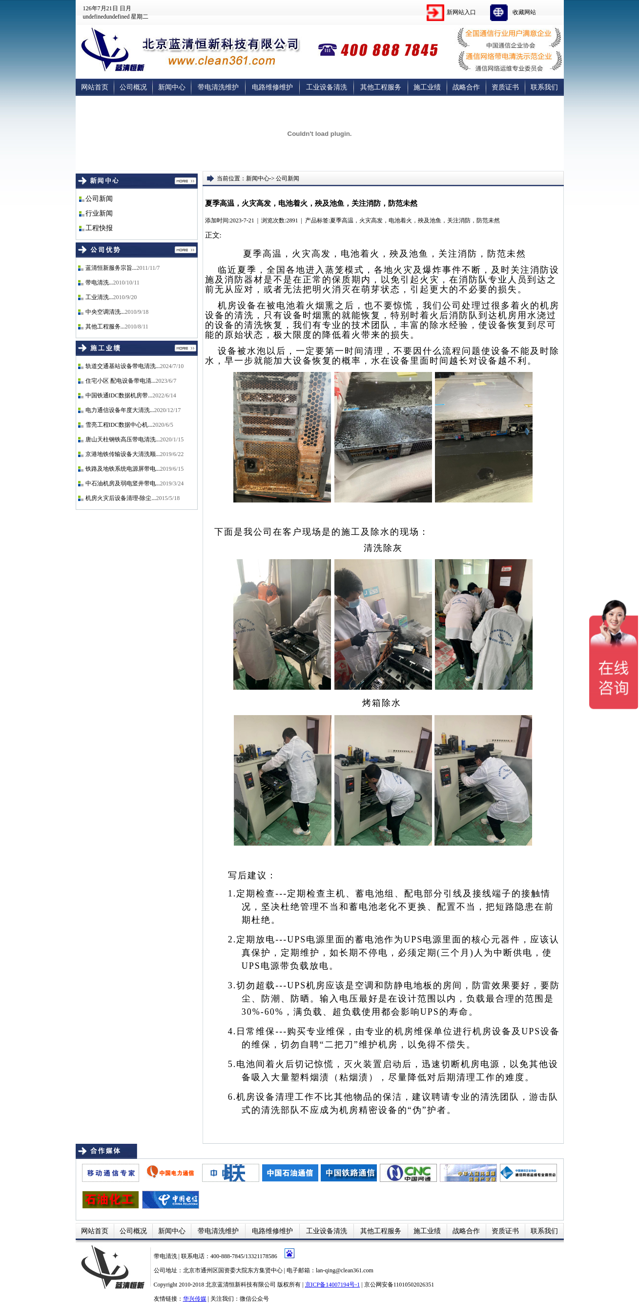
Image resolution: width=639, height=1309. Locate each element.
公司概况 (133, 87)
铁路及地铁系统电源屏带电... (122, 468)
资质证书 (505, 87)
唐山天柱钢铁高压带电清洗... (122, 439)
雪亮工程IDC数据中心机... (119, 424)
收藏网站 (524, 12)
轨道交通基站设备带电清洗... (122, 366)
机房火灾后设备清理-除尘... (120, 498)
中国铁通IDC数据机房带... (119, 395)
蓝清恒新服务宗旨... (111, 267)
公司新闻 (99, 198)
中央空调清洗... (105, 311)
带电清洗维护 (218, 87)
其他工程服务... (105, 326)
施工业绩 (427, 87)
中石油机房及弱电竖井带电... (122, 483)
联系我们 (544, 87)
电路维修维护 (272, 87)
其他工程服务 (380, 87)
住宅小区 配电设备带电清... (120, 380)
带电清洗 (166, 1256)
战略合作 (466, 87)
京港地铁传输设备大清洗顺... (122, 454)
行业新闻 (99, 213)
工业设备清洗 (326, 87)
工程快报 (99, 228)
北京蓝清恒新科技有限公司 (241, 1284)
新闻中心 (172, 87)
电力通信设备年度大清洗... (119, 410)
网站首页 (94, 87)
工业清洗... (99, 297)
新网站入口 (461, 12)
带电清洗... (99, 282)
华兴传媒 (194, 1298)
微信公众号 (254, 1298)
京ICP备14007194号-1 (332, 1284)
